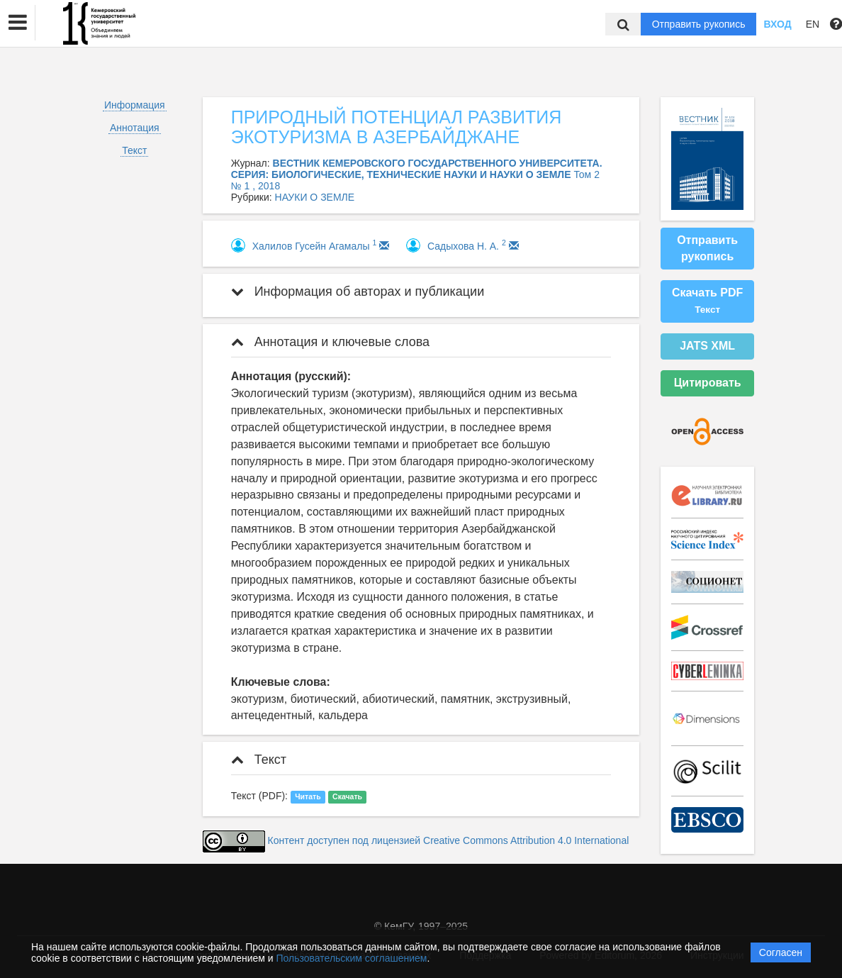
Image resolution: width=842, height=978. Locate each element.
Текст (134, 150)
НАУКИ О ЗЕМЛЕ (315, 197)
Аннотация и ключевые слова (330, 342)
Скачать (347, 796)
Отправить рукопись (699, 24)
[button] (17, 22)
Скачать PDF (707, 301)
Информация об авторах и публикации (358, 291)
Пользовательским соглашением (351, 958)
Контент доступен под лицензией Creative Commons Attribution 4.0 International (448, 841)
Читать (307, 796)
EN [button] (812, 24)
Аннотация (134, 127)
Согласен (780, 952)
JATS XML (707, 346)
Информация (134, 105)
